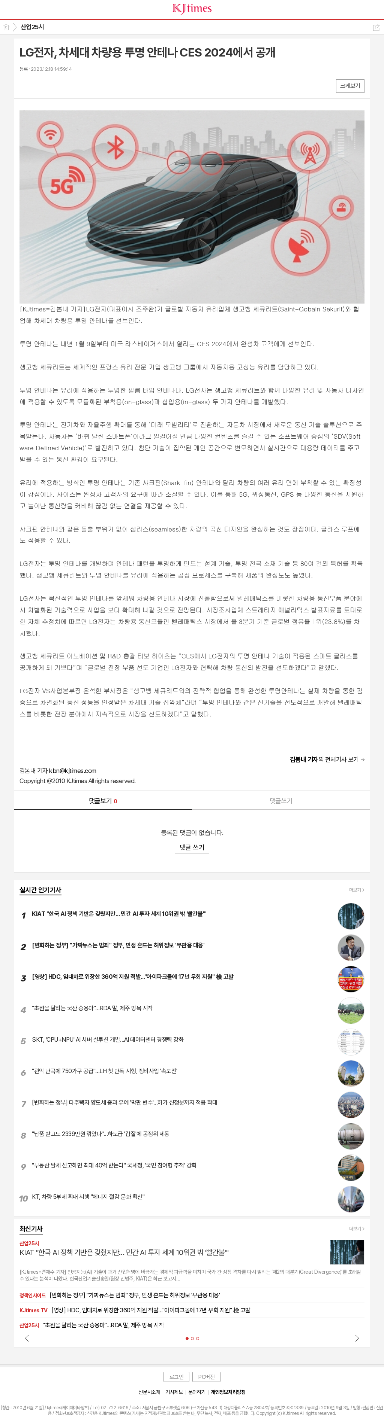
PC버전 (206, 1377)
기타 (71, 85)
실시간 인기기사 (41, 890)
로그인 (177, 1377)
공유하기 (376, 27)
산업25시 (32, 27)
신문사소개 (149, 1392)
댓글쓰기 (281, 801)
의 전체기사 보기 (324, 759)
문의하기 (197, 1392)
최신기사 (31, 1229)
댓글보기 (103, 801)
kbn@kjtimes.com (72, 770)
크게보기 (350, 85)
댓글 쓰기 (192, 847)
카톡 (56, 85)
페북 (26, 85)
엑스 (41, 85)
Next (357, 1338)
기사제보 (174, 1392)
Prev (27, 1338)
